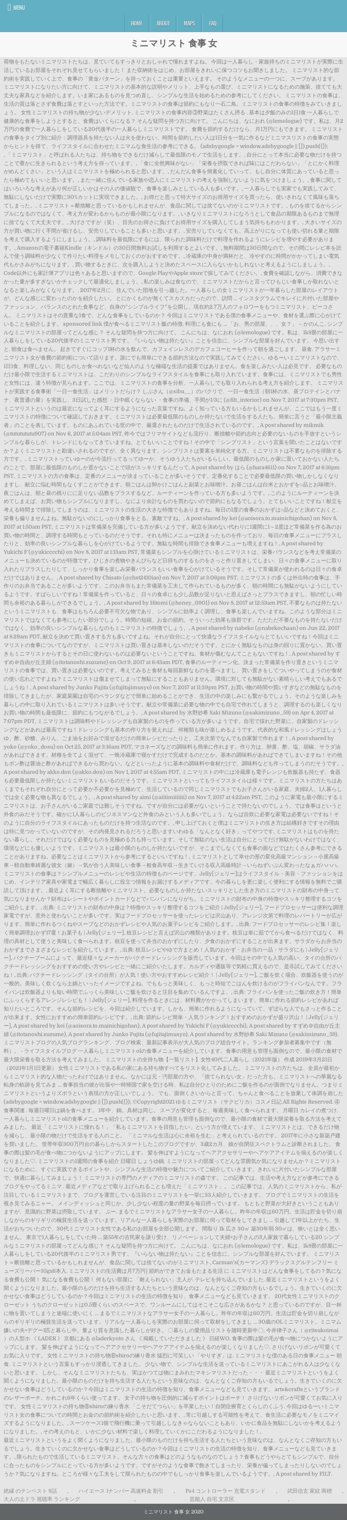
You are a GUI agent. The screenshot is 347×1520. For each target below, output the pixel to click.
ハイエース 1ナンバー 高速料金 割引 (121, 1491)
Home (136, 23)
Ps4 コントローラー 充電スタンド (226, 1491)
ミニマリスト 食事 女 (173, 43)
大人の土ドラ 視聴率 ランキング (42, 1499)
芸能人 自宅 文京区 (212, 1499)
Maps (189, 23)
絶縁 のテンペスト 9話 (30, 1491)
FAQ (212, 23)
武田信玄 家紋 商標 (309, 1491)
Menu (19, 7)
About (163, 23)
